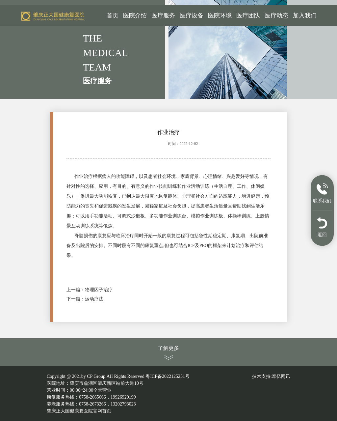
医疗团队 (248, 15)
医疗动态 (276, 15)
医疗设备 (191, 15)
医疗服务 (163, 15)
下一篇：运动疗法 (84, 298)
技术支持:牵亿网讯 (271, 376)
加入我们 (305, 15)
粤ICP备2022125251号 (167, 376)
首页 (112, 15)
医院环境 (220, 15)
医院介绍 (135, 15)
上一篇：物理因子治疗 (89, 289)
